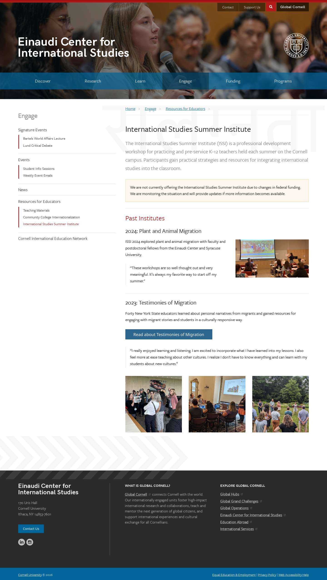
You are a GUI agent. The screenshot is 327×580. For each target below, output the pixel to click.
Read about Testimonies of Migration (169, 333)
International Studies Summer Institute (51, 222)
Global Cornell (292, 5)
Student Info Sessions (38, 166)
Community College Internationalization (51, 215)
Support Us (252, 5)
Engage (27, 113)
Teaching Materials (36, 208)
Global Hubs (232, 492)
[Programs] (283, 79)
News (22, 188)
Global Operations (236, 506)
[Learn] (140, 79)
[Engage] (185, 79)
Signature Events (32, 128)
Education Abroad (236, 520)
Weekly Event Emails (37, 173)
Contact (228, 5)
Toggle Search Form (271, 5)
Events (24, 158)
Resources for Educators (39, 200)
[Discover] (43, 79)
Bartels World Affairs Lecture (44, 136)
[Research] (93, 79)
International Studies (90, 47)
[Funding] (233, 79)
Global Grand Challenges (241, 499)
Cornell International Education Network (52, 237)
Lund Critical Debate (37, 143)
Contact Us (31, 527)
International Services (239, 527)
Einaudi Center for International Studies (253, 513)
